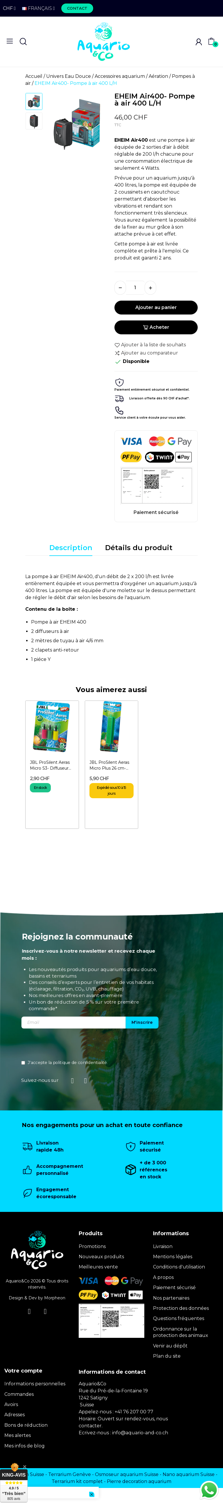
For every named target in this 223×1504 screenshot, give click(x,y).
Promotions (92, 1246)
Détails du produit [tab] (138, 547)
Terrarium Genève (69, 1474)
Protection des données (181, 1308)
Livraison (162, 1246)
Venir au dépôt (170, 1346)
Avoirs (11, 1404)
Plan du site (167, 1356)
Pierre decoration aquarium (139, 1481)
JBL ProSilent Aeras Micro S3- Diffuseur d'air (50, 765)
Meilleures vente (98, 1267)
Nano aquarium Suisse (189, 1474)
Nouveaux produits (101, 1256)
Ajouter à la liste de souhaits (150, 345)
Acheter (156, 327)
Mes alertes (17, 1435)
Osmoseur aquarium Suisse (127, 1474)
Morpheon (54, 1298)
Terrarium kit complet (77, 1481)
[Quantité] (135, 288)
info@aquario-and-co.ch (140, 1432)
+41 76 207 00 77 (134, 1412)
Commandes (19, 1394)
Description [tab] (70, 547)
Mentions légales (172, 1256)
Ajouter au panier (156, 307)
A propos (163, 1277)
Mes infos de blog (24, 1446)
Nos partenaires (171, 1298)
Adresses (14, 1414)
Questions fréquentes (178, 1318)
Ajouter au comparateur (146, 353)
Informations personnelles (34, 1384)
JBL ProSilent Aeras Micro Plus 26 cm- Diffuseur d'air (109, 765)
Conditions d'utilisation (179, 1267)
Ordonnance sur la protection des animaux (180, 1332)
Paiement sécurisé (174, 1287)
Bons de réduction (26, 1425)
